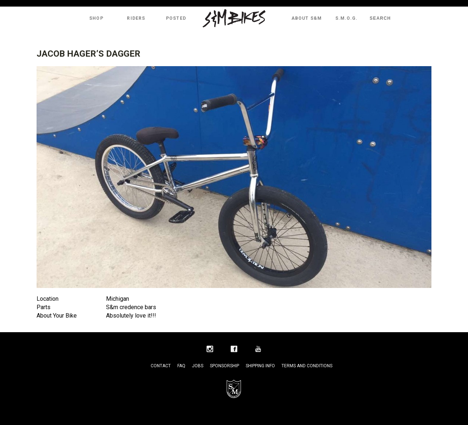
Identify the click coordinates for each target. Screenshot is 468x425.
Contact (161, 365)
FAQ (181, 365)
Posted (176, 18)
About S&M (306, 18)
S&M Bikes (234, 18)
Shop (96, 18)
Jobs (197, 365)
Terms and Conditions (307, 365)
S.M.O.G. (346, 18)
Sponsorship (224, 365)
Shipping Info (260, 365)
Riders (136, 18)
